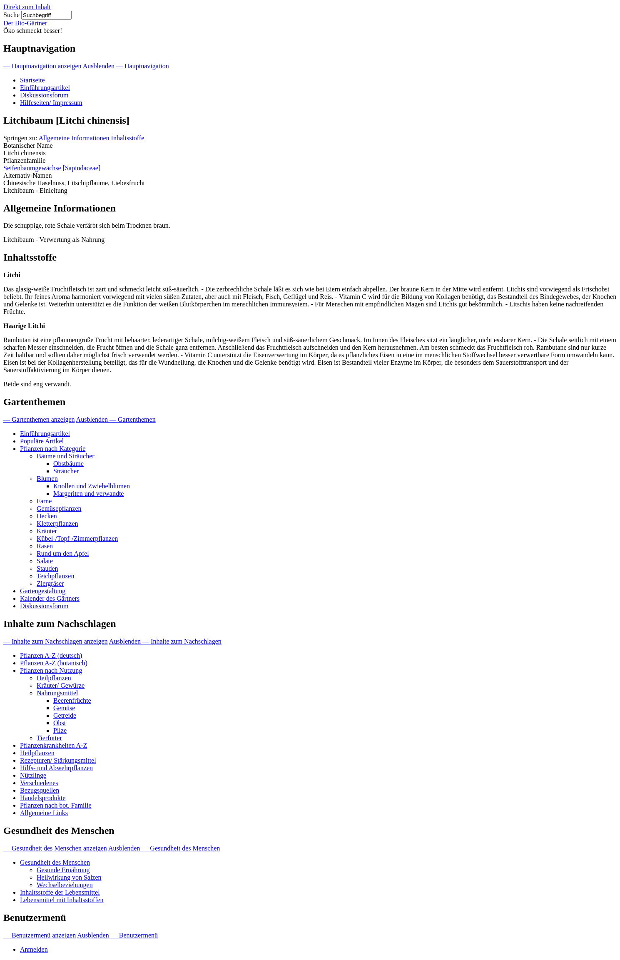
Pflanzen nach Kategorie (52, 448)
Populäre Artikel (42, 441)
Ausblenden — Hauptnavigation (126, 66)
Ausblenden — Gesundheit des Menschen (164, 848)
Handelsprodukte (42, 797)
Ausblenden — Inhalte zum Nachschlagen (165, 641)
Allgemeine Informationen (73, 138)
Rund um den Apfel (63, 553)
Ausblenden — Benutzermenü (117, 935)
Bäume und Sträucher (66, 456)
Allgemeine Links (44, 812)
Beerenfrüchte (72, 700)
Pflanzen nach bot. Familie (56, 805)
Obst (59, 722)
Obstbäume (68, 463)
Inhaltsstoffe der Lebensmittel (60, 892)
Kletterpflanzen (57, 523)
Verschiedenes (39, 782)
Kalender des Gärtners (50, 598)
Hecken (47, 516)
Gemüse (64, 707)
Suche (11, 14)
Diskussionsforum (44, 95)
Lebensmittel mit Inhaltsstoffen (62, 899)
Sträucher (66, 471)
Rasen (45, 546)
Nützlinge (33, 775)
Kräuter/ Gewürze (61, 685)
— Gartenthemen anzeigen (39, 419)
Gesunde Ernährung (63, 869)
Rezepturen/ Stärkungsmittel (58, 760)
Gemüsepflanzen (59, 508)
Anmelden (34, 949)
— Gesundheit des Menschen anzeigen (55, 848)
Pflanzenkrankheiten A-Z (53, 745)
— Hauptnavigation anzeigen (42, 66)
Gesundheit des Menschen (55, 862)
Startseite (32, 80)
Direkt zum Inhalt (27, 6)
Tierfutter (49, 737)
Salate (45, 561)
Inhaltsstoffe (127, 138)
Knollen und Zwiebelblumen (91, 486)
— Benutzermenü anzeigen (39, 935)
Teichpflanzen (55, 575)
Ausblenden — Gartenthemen (116, 419)
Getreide (64, 715)
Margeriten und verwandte (88, 493)
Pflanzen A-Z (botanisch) (53, 663)
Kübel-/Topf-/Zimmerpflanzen (77, 538)
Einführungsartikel (45, 87)
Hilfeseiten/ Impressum (51, 102)
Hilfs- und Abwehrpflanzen (56, 767)
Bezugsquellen (39, 790)
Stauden (47, 568)
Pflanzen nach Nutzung (51, 670)
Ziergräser (50, 583)
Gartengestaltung (42, 590)
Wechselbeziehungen (65, 884)
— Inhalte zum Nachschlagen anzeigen (55, 641)
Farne (44, 501)
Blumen (47, 478)
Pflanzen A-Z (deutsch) (51, 655)
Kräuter (47, 531)
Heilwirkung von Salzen (69, 877)
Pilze (60, 730)
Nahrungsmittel (57, 692)
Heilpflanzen (54, 677)
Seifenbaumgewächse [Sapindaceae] (51, 168)
